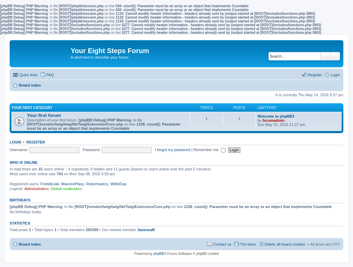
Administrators (36, 189)
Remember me (209, 150)
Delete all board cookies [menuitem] (285, 244)
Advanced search (335, 56)
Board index (30, 244)
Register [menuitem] (315, 75)
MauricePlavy (72, 184)
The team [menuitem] (248, 244)
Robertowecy (97, 184)
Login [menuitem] (335, 75)
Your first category (31, 108)
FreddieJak (49, 184)
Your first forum (44, 115)
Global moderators (66, 189)
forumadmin (274, 120)
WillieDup (118, 184)
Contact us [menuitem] (222, 244)
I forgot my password (172, 150)
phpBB (158, 254)
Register (36, 142)
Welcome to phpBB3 (276, 116)
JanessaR (146, 230)
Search (325, 56)
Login (15, 142)
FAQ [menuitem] (50, 75)
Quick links (28, 75)
